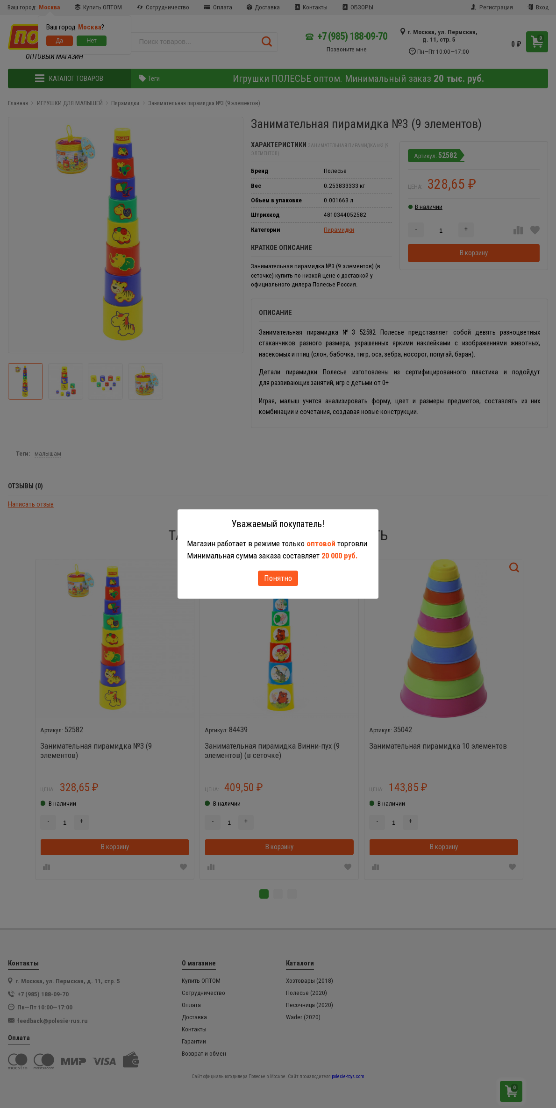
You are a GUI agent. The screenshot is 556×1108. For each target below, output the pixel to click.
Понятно (278, 578)
